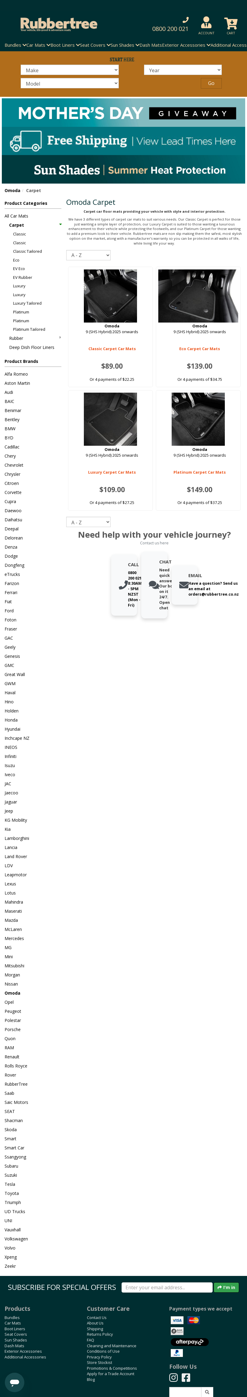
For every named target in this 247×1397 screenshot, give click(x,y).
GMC (9, 665)
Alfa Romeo (16, 374)
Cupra (10, 501)
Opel (9, 1002)
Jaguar (11, 802)
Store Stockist (99, 1362)
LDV (9, 865)
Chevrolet (14, 465)
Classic (19, 234)
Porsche (13, 1029)
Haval (10, 692)
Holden (12, 711)
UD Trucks (15, 1211)
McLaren (13, 929)
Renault (12, 1057)
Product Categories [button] (26, 203)
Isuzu (10, 765)
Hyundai (12, 729)
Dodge (11, 556)
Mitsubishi (14, 966)
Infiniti (10, 756)
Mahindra (14, 902)
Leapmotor (16, 875)
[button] (166, 24)
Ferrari (11, 592)
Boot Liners (15, 1328)
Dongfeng (14, 565)
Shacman (14, 1120)
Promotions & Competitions (112, 1368)
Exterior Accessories (23, 1351)
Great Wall (15, 674)
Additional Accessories (25, 1357)
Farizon (12, 583)
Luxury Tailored (27, 303)
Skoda (11, 1129)
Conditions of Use (103, 1351)
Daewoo (13, 510)
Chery (10, 456)
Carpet (35, 225)
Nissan (11, 984)
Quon (10, 1038)
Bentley (12, 419)
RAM (9, 1047)
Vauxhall (13, 1230)
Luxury (19, 286)
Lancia (11, 847)
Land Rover (16, 856)
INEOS (11, 747)
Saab (9, 1093)
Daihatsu (13, 520)
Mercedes (14, 938)
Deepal (12, 529)
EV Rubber (22, 277)
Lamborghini (17, 838)
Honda (11, 720)
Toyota (12, 1193)
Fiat (8, 601)
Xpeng (11, 1257)
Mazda (11, 920)
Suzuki (11, 1175)
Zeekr (10, 1266)
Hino (9, 702)
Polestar (13, 1020)
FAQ (90, 1340)
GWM (10, 683)
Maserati (13, 911)
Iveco (10, 774)
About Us (95, 1323)
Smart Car (14, 1148)
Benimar (13, 410)
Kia (8, 829)
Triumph (13, 1202)
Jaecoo (11, 793)
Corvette (13, 492)
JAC (8, 783)
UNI (8, 1220)
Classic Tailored (27, 251)
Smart (10, 1139)
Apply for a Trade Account (110, 1373)
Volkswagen (16, 1239)
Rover (10, 1075)
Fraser (11, 629)
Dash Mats (150, 45)
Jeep (9, 811)
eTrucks (12, 574)
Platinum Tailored (29, 329)
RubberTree (16, 1084)
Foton (10, 620)
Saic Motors (16, 1102)
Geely (10, 647)
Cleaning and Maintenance (111, 1345)
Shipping (95, 1328)
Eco (16, 260)
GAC (9, 638)
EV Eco (19, 268)
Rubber (35, 338)
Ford (9, 611)
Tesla (10, 1184)
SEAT (10, 1111)
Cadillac (12, 447)
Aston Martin (17, 383)
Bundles (12, 1317)
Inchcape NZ (17, 738)
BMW (10, 428)
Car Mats (13, 1323)
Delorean (14, 538)
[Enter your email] (167, 1287)
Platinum (21, 312)
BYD (9, 438)
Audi (9, 392)
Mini (9, 956)
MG (8, 947)
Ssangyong (15, 1157)
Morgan (12, 975)
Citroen (12, 483)
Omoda (12, 190)
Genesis (12, 656)
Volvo (10, 1248)
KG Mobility (16, 820)
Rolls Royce (16, 1066)
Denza (11, 547)
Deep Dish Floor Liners (31, 347)
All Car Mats (16, 216)
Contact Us (97, 1317)
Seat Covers (16, 1334)
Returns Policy (100, 1334)
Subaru (11, 1166)
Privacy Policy (99, 1357)
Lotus (10, 893)
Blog (91, 1379)
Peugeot (13, 1011)
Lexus (10, 884)
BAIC (9, 401)
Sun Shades (16, 1340)
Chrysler (12, 474)
